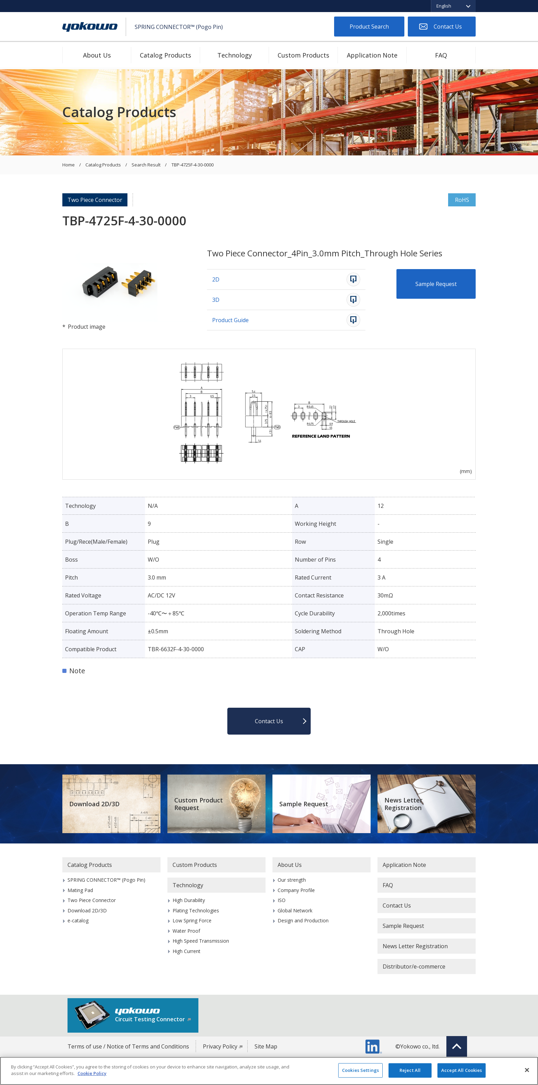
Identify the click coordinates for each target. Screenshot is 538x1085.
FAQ (441, 55)
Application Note (372, 55)
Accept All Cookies (461, 1070)
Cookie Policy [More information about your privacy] (91, 1073)
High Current (186, 951)
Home (68, 165)
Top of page (456, 1046)
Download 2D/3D (94, 804)
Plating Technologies (196, 910)
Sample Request (436, 284)
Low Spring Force (192, 920)
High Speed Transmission (201, 941)
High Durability (189, 900)
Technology (234, 55)
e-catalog (78, 920)
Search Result (146, 165)
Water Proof (186, 931)
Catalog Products (165, 55)
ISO (282, 900)
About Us (97, 55)
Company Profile (296, 890)
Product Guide (230, 320)
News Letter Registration (403, 804)
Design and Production (303, 920)
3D (215, 300)
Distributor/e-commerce (414, 966)
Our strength (292, 880)
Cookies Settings (360, 1070)
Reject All (410, 1070)
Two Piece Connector (95, 200)
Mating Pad (80, 890)
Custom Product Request (198, 804)
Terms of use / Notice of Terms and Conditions (128, 1046)
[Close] (527, 1069)
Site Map (266, 1046)
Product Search (369, 26)
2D (215, 279)
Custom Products (303, 55)
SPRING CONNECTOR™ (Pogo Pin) (106, 880)
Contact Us (448, 26)
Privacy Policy (220, 1046)
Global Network (295, 910)
